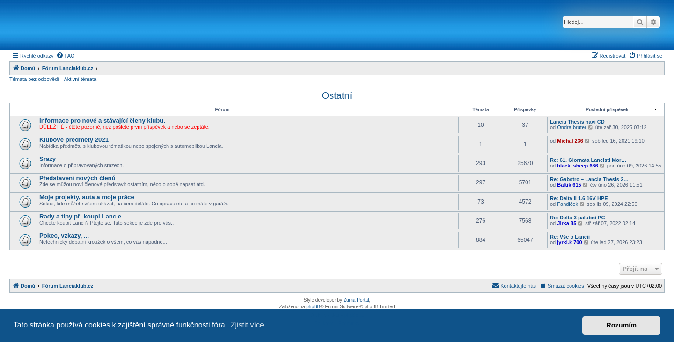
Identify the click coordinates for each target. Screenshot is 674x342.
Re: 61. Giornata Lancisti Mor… (588, 160)
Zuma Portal (356, 300)
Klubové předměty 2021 (74, 139)
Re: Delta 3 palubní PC (577, 217)
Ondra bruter (571, 127)
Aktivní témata (80, 79)
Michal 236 (570, 141)
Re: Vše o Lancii (570, 237)
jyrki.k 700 (569, 242)
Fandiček (567, 204)
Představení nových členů (77, 178)
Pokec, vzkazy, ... (64, 235)
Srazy (47, 158)
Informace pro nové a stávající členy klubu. (102, 120)
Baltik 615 (569, 185)
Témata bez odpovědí (34, 79)
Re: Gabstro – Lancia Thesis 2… (589, 179)
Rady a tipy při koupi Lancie (80, 216)
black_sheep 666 (577, 165)
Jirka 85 (566, 223)
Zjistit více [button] (247, 325)
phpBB (313, 306)
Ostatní (337, 95)
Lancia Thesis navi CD (577, 121)
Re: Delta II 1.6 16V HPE (579, 198)
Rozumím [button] (621, 325)
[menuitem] (65, 55)
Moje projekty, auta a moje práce (86, 197)
